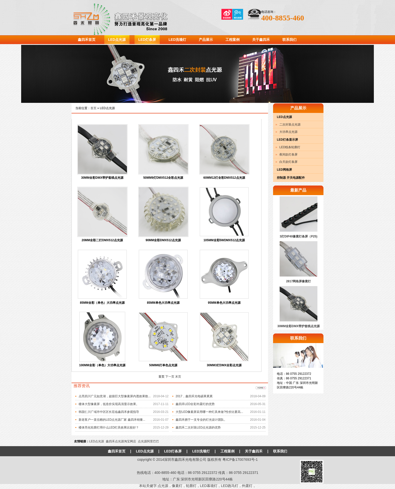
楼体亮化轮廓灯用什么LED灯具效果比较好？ (109, 427)
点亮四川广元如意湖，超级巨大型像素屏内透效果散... (115, 396)
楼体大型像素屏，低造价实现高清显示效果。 (109, 404)
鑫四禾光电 (131, 18)
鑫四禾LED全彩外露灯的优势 (195, 404)
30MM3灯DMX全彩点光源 (224, 365)
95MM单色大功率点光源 (224, 302)
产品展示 (206, 40)
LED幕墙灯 (208, 486)
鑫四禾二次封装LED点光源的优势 (198, 427)
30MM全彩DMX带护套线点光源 (102, 177)
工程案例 (232, 40)
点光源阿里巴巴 (148, 441)
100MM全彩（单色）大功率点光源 (102, 365)
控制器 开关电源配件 (291, 177)
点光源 (163, 486)
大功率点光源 (288, 132)
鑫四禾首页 (86, 40)
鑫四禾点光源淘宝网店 (121, 441)
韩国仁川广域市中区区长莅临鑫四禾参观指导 (109, 412)
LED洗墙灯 (177, 40)
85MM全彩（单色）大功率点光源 (102, 302)
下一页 (170, 376)
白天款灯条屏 (288, 162)
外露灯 (247, 486)
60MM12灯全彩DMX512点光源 (224, 177)
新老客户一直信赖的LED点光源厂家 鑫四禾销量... (112, 419)
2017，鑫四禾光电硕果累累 (194, 396)
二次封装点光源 (290, 124)
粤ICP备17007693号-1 (240, 459)
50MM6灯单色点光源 (163, 365)
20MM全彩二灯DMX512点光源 (102, 240)
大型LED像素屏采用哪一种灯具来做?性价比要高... (209, 412)
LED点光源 (117, 40)
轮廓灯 (191, 486)
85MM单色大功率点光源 (163, 302)
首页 (93, 108)
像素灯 (177, 486)
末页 (178, 376)
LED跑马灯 (229, 486)
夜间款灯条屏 (288, 154)
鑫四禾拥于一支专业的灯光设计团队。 (201, 419)
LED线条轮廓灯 (289, 147)
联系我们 (289, 40)
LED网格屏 (284, 169)
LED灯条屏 (147, 40)
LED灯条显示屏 (287, 139)
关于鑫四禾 (261, 40)
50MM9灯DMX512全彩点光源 (163, 177)
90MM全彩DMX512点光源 (163, 240)
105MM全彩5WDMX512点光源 (224, 240)
